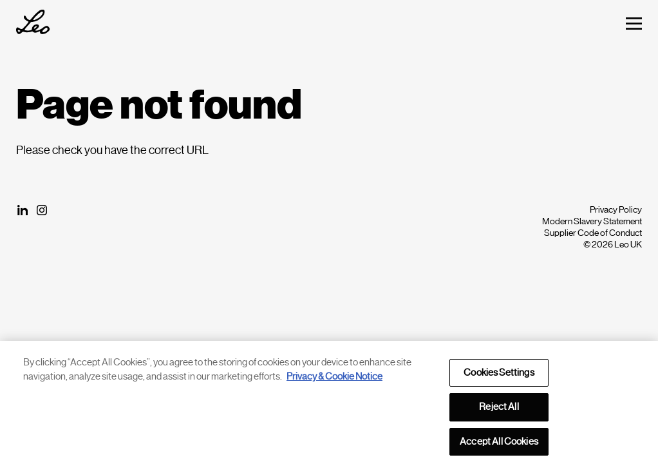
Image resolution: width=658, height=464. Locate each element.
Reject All (498, 409)
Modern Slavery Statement (592, 221)
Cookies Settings (499, 375)
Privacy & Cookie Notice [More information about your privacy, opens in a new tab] (334, 379)
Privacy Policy (616, 209)
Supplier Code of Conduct (593, 232)
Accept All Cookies (499, 444)
